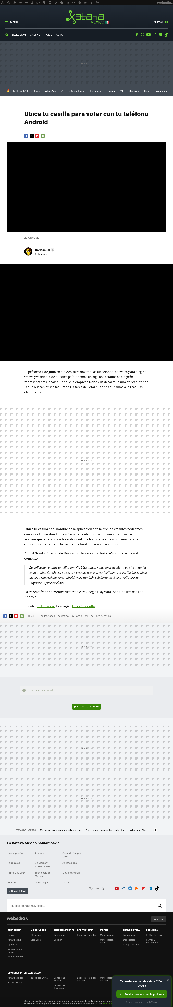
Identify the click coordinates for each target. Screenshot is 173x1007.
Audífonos (161, 90)
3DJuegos (36, 935)
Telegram (130, 888)
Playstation (96, 90)
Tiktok (166, 35)
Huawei (111, 90)
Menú (14, 22)
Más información (112, 1003)
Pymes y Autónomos (152, 941)
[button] (44, 250)
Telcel (65, 882)
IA (62, 90)
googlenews (160, 35)
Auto (59, 35)
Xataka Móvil (14, 939)
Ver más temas (17, 890)
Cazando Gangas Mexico (71, 854)
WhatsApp (50, 90)
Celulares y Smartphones (43, 864)
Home (48, 35)
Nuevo (158, 22)
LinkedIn (150, 888)
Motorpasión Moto (107, 941)
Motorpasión (107, 935)
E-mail (43, 136)
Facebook (137, 35)
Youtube (148, 35)
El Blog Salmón (154, 935)
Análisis (39, 853)
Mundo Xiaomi (15, 956)
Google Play (81, 616)
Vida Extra (36, 939)
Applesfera (13, 944)
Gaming (35, 35)
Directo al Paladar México (86, 979)
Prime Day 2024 (16, 872)
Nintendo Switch (76, 90)
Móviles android (71, 872)
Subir (156, 919)
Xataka (11, 935)
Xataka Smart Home (15, 950)
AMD (122, 90)
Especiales (14, 862)
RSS (137, 888)
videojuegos (42, 882)
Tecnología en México (43, 874)
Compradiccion (131, 944)
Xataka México (86, 17)
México (65, 616)
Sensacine (59, 935)
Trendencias (129, 935)
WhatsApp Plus (138, 830)
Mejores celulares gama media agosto (60, 830)
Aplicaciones (48, 616)
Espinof (58, 939)
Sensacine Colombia (59, 986)
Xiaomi (147, 90)
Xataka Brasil (15, 982)
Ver (88, 706)
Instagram (154, 35)
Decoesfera (129, 939)
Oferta (36, 90)
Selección (18, 35)
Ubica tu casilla (83, 606)
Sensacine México (59, 979)
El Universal (46, 606)
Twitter (143, 35)
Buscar (160, 906)
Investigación (15, 853)
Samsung (134, 90)
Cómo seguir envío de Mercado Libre (105, 830)
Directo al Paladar (86, 935)
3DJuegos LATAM (39, 977)
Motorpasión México (107, 979)
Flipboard (37, 136)
